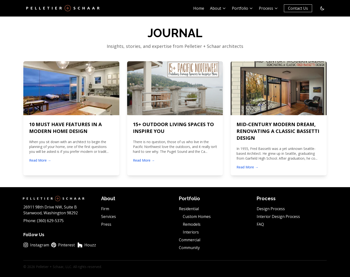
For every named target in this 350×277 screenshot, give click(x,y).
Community (189, 247)
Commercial (189, 239)
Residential (189, 208)
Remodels (192, 224)
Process (268, 8)
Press (106, 224)
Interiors (191, 232)
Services (108, 216)
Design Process (271, 208)
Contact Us (298, 8)
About (218, 8)
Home (198, 8)
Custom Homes (197, 216)
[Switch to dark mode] (322, 8)
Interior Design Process (278, 216)
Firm (105, 208)
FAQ (260, 224)
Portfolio (242, 8)
